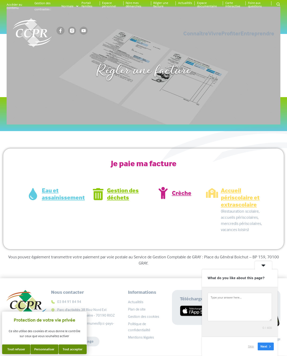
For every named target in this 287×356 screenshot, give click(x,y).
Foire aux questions (255, 4)
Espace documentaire (207, 4)
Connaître (146, 33)
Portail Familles (86, 4)
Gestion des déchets (123, 194)
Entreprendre (257, 33)
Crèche (181, 193)
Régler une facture (160, 4)
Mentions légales (141, 337)
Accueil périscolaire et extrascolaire (240, 197)
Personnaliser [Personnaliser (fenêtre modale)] (44, 349)
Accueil (120, 55)
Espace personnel (109, 4)
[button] (278, 4)
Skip (251, 346)
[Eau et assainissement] (33, 194)
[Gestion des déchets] (98, 194)
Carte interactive (232, 4)
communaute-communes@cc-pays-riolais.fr (85, 326)
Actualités (185, 3)
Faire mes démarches (133, 4)
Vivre (181, 33)
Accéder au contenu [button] (14, 6)
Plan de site (137, 309)
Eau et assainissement (63, 194)
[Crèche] (163, 193)
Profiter (214, 33)
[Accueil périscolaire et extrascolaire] (212, 193)
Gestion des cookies (143, 316)
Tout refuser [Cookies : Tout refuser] (16, 349)
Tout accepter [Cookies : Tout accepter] (72, 349)
